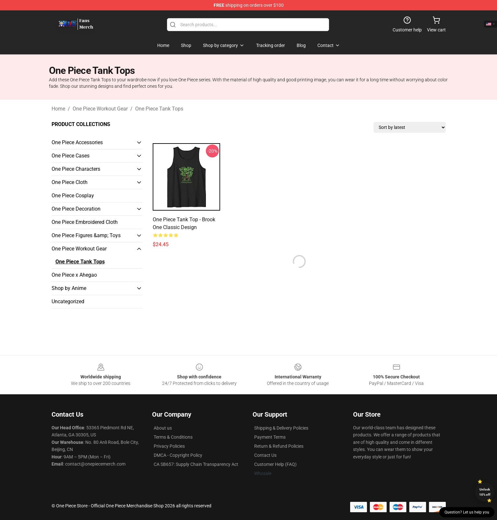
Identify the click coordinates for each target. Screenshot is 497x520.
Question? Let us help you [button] (466, 512)
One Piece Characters (76, 169)
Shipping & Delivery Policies (281, 428)
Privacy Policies (169, 446)
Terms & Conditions (173, 437)
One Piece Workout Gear (100, 109)
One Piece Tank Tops (159, 109)
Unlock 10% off (485, 492)
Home (58, 109)
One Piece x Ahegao (74, 275)
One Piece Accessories (77, 142)
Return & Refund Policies (278, 446)
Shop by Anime (69, 288)
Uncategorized (68, 301)
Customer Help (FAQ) (275, 464)
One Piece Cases (70, 156)
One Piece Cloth (70, 182)
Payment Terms (270, 437)
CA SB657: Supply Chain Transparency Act (196, 464)
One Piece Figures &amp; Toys (86, 235)
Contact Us (265, 455)
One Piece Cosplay (73, 195)
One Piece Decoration (76, 209)
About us (163, 428)
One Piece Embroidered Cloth (85, 222)
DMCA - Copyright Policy (178, 455)
